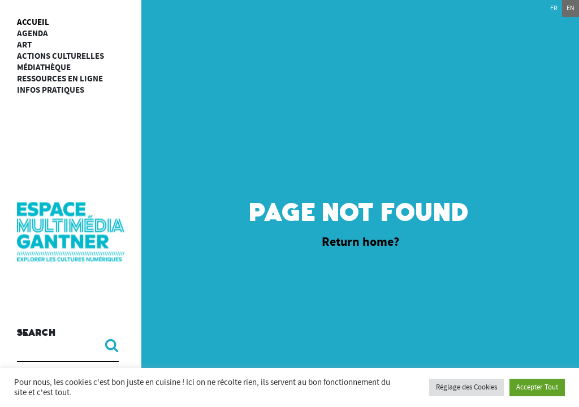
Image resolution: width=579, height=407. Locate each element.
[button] (107, 345)
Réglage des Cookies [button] (466, 387)
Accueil (33, 22)
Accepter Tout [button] (537, 387)
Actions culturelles (60, 56)
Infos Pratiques (50, 90)
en (570, 8)
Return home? (360, 241)
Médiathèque (44, 67)
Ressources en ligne (60, 79)
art (24, 45)
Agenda (32, 34)
